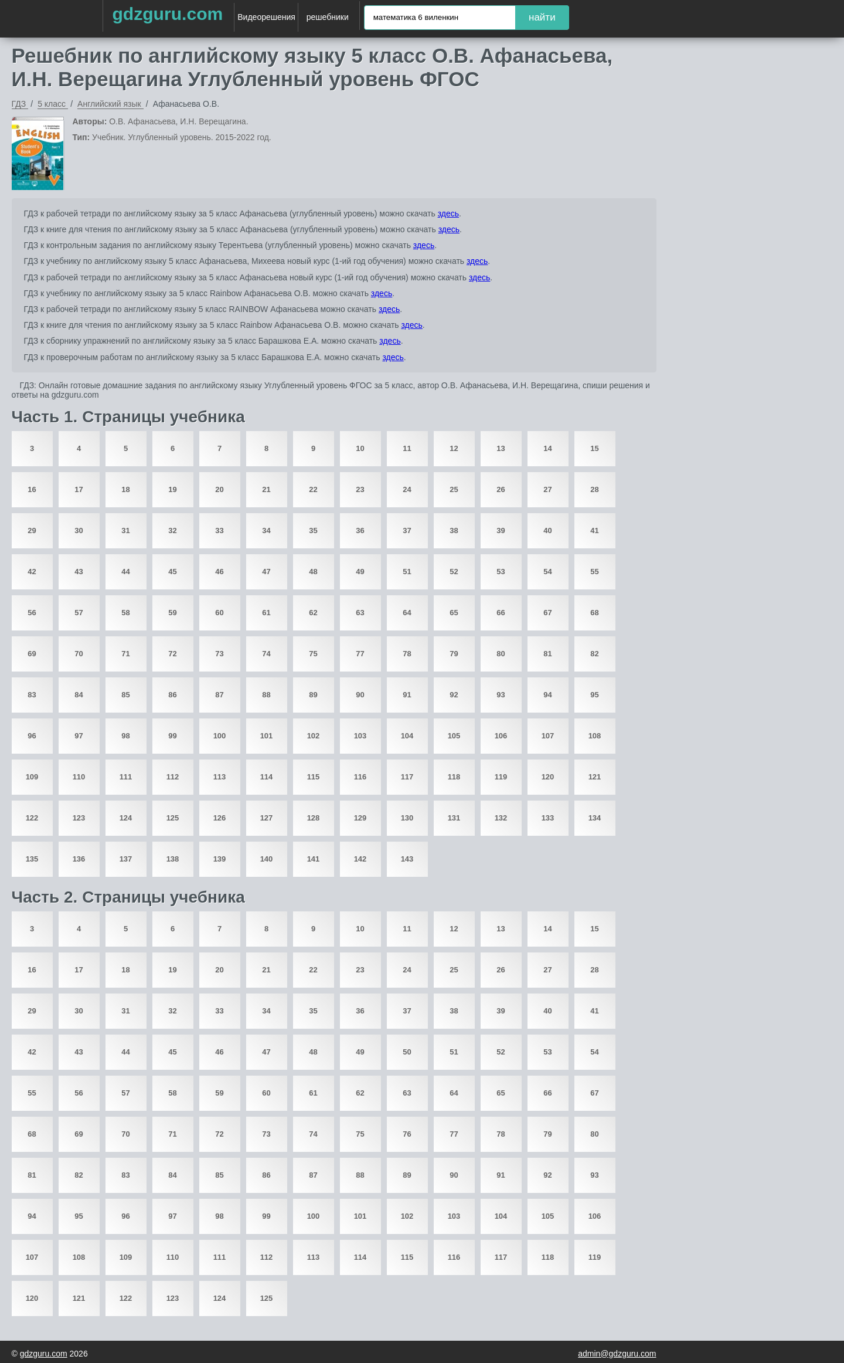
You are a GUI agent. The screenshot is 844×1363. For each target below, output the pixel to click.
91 (407, 694)
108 (594, 735)
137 (126, 859)
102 (313, 735)
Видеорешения (266, 17)
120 (548, 776)
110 (79, 776)
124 (126, 817)
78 (407, 653)
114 (266, 776)
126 (219, 817)
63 (360, 612)
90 (360, 694)
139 (219, 859)
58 (125, 612)
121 (594, 776)
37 (407, 530)
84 (78, 694)
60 (219, 612)
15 (594, 448)
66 (500, 612)
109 (32, 776)
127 (266, 817)
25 (454, 489)
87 (219, 694)
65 (454, 612)
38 (454, 530)
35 (313, 530)
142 (360, 859)
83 (32, 694)
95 (594, 694)
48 (313, 571)
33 (219, 530)
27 (547, 489)
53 (500, 571)
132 (501, 817)
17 (78, 489)
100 (219, 735)
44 (125, 571)
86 (172, 694)
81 (547, 653)
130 (407, 817)
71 (125, 653)
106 (501, 735)
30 (78, 530)
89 (313, 694)
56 (32, 612)
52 (454, 571)
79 (454, 653)
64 (407, 612)
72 (172, 653)
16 (32, 489)
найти (542, 17)
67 (547, 612)
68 (594, 612)
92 (454, 694)
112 (172, 776)
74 (266, 653)
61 (266, 612)
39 (500, 530)
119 (501, 776)
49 (360, 571)
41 (594, 530)
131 (454, 817)
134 (594, 817)
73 (219, 653)
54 (547, 571)
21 (266, 489)
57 (78, 612)
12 (454, 448)
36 (360, 530)
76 (407, 1134)
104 (407, 735)
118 (454, 776)
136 (79, 859)
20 (219, 489)
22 (313, 489)
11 (407, 448)
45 (172, 571)
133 (548, 817)
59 (172, 612)
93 (500, 694)
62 (313, 612)
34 (266, 530)
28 (594, 489)
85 (125, 694)
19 (172, 489)
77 (360, 653)
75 (313, 653)
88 (266, 694)
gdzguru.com (167, 13)
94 (547, 694)
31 (125, 530)
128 (313, 817)
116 (360, 776)
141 (313, 859)
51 (407, 571)
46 (219, 571)
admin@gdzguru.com (617, 1353)
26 (500, 489)
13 (500, 448)
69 (32, 653)
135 (32, 859)
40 (547, 530)
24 (407, 489)
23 (360, 489)
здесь (448, 213)
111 (126, 776)
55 (594, 571)
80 (500, 653)
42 (32, 571)
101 (266, 735)
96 (32, 735)
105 (454, 735)
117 (407, 776)
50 (407, 1051)
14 (547, 448)
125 (172, 817)
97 (78, 735)
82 (594, 653)
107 (548, 735)
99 (172, 735)
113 (219, 776)
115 (313, 776)
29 (32, 530)
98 (125, 735)
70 (78, 653)
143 (407, 859)
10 (360, 448)
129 (360, 817)
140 (266, 859)
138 (172, 859)
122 (32, 817)
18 (125, 489)
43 (78, 571)
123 (79, 817)
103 (360, 735)
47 (266, 571)
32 (172, 530)
